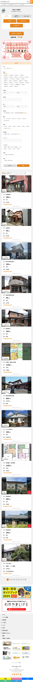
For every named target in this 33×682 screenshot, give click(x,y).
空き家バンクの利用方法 (16, 33)
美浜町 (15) (21, 80)
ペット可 (20, 146)
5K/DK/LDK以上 (6, 120)
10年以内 (9, 126)
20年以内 (14, 126)
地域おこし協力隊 (5, 681)
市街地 (18, 148)
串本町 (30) (16, 86)
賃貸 (8, 68)
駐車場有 (16, 146)
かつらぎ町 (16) (12, 78)
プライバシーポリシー (15, 662)
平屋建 (5, 146)
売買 (5, 68)
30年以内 (18, 126)
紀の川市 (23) (21, 77)
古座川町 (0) (6, 86)
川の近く (14, 148)
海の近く (5, 148)
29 (25, 579)
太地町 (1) (23, 84)
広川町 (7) (10, 80)
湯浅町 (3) (5, 80)
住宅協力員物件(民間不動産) (19, 112)
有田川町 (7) (16, 80)
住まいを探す (23, 20)
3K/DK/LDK (19, 118)
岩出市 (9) (27, 77)
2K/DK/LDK (14, 118)
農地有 (9, 146)
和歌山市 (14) (6, 75)
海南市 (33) (12, 75)
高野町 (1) (23, 78)
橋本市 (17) (17, 75)
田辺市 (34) (11, 77)
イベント (16, 678)
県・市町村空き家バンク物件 (8, 112)
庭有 (12, 146)
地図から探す (5, 73)
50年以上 (5, 128)
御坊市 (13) (6, 77)
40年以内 (23, 126)
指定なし (26, 112)
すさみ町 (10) (12, 84)
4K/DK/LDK (24, 118)
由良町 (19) (6, 82)
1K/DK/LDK (8, 118)
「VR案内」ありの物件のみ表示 (9, 154)
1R (4, 118)
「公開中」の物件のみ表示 (8, 160)
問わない (11, 68)
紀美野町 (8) (6, 78)
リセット (9, 165)
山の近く (10, 148)
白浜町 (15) (27, 82)
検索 (23, 165)
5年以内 (5, 126)
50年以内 (27, 126)
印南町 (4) (11, 82)
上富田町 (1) (6, 84)
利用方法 (9, 20)
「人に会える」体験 (27, 678)
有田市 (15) (22, 75)
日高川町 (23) (22, 82)
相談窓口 (20, 662)
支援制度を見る (16, 25)
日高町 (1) (26, 80)
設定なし (10, 128)
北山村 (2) (11, 86)
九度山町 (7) (18, 78)
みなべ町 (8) (16, 82)
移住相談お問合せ (5, 678)
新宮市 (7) (16, 77)
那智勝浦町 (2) (18, 84)
